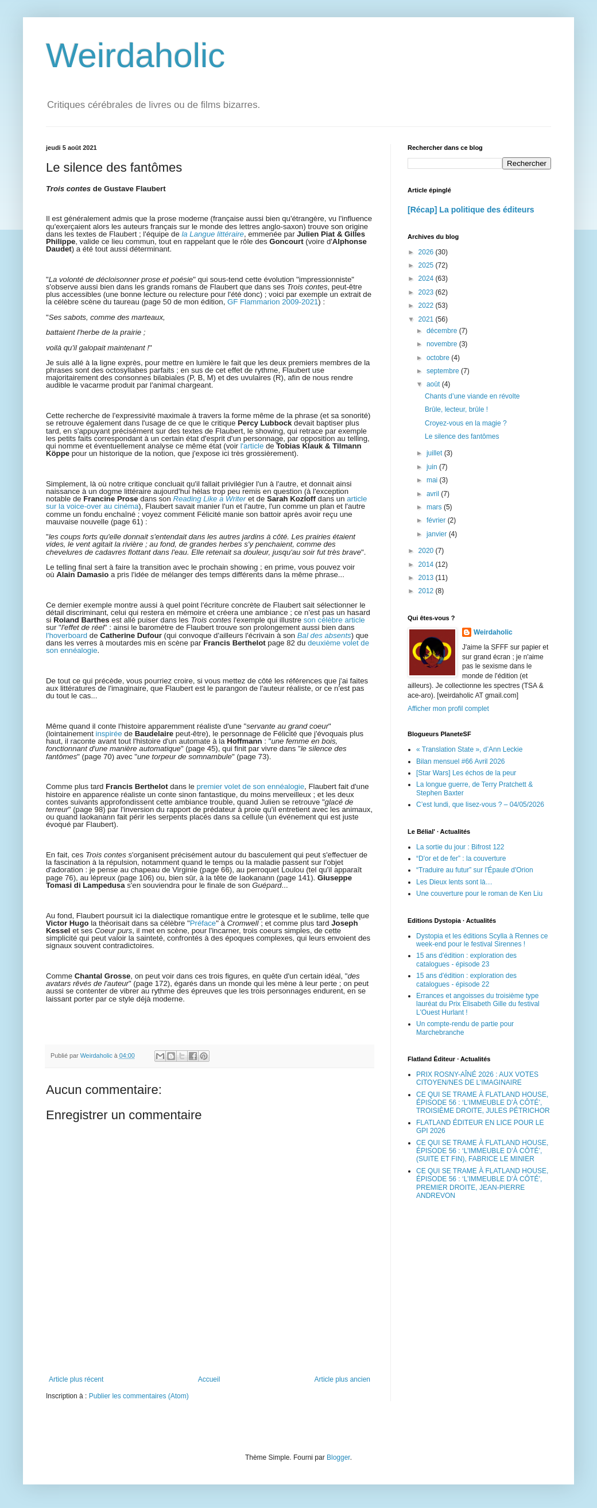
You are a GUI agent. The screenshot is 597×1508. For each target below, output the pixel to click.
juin (433, 467)
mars (435, 507)
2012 (427, 591)
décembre (443, 331)
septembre (444, 371)
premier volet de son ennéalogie (250, 786)
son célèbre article (334, 620)
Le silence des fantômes (462, 436)
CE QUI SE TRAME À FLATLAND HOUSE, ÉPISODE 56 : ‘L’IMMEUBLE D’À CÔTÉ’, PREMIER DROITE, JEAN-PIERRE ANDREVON (482, 1183)
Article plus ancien (342, 1379)
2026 (427, 252)
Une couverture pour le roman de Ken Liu (479, 894)
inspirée (109, 733)
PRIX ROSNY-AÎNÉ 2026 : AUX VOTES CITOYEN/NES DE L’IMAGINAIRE (477, 1078)
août (434, 384)
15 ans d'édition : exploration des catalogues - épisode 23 (466, 960)
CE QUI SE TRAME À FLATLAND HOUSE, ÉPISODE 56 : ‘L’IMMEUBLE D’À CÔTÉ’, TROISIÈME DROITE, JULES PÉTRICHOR (483, 1103)
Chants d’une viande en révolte (472, 396)
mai (433, 480)
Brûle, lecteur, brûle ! (456, 409)
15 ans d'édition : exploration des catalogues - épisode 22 (466, 980)
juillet (435, 453)
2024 (427, 278)
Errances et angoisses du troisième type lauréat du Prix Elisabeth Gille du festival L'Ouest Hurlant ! (478, 1004)
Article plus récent (76, 1379)
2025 (427, 265)
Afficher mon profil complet (448, 709)
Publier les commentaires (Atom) (139, 1396)
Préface (203, 923)
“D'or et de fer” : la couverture (461, 858)
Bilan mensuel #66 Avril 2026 (460, 761)
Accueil (209, 1379)
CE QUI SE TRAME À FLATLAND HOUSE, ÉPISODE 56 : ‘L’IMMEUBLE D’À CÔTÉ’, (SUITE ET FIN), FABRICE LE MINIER (482, 1151)
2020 (427, 551)
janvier (438, 534)
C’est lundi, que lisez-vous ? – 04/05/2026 (480, 805)
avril (434, 494)
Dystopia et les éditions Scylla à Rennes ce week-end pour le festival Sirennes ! (482, 940)
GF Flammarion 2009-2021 (272, 301)
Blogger (338, 1457)
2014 (427, 564)
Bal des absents (324, 635)
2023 (427, 292)
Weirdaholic (135, 55)
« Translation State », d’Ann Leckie (469, 749)
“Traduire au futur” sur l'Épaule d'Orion (474, 870)
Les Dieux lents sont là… (454, 882)
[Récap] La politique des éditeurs (471, 209)
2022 (427, 305)
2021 (427, 319)
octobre (439, 358)
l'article (252, 446)
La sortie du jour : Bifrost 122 (460, 847)
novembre (443, 344)
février (437, 520)
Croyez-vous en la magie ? (466, 423)
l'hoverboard (66, 635)
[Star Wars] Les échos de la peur (466, 773)
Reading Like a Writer (209, 498)
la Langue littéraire (212, 234)
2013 (427, 578)
